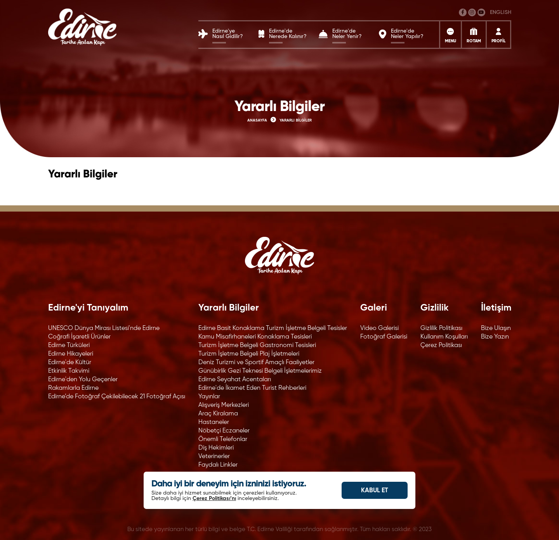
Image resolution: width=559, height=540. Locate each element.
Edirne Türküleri (69, 345)
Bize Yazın (495, 337)
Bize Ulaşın (496, 328)
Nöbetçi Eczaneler (224, 431)
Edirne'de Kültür (69, 362)
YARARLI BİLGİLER (296, 120)
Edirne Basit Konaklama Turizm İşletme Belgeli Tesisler (272, 328)
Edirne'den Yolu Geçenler (83, 380)
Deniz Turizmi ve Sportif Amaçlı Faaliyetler (256, 362)
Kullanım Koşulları (444, 337)
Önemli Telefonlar (222, 439)
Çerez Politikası (441, 345)
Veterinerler (214, 456)
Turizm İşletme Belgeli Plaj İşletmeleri (248, 354)
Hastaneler (213, 422)
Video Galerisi (379, 328)
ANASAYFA (257, 120)
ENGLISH (500, 12)
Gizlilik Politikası (441, 328)
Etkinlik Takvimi (68, 371)
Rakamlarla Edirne (73, 388)
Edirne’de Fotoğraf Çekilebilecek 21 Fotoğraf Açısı (116, 397)
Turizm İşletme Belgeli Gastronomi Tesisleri (257, 345)
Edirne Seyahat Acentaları (234, 380)
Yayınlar (209, 397)
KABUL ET (374, 491)
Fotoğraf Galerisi (383, 337)
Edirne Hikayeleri (70, 354)
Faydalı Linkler (218, 465)
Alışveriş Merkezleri (223, 405)
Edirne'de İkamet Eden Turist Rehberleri (252, 388)
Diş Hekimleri (216, 448)
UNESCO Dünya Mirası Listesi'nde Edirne (104, 328)
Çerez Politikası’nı (214, 498)
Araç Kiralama (218, 414)
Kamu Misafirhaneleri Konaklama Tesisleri (255, 337)
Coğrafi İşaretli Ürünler (79, 337)
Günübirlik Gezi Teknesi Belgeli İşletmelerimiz (260, 371)
